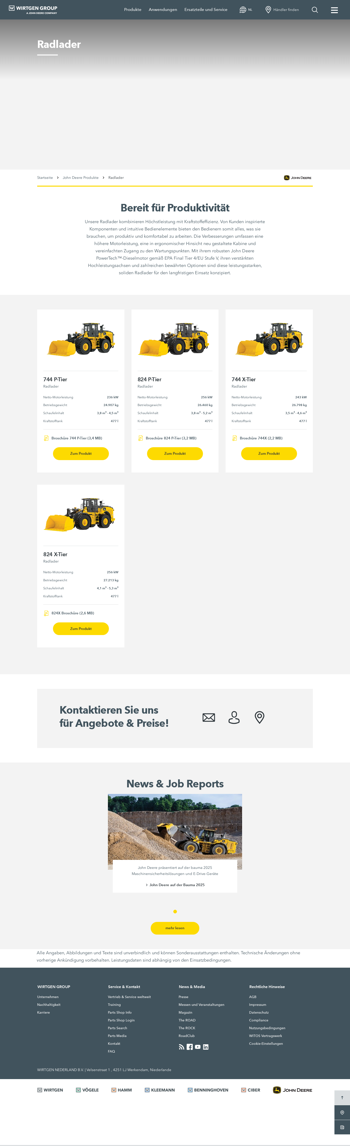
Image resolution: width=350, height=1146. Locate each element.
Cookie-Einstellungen (266, 1044)
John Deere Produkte (81, 177)
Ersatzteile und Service (206, 9)
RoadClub (187, 1037)
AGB (252, 998)
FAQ (111, 1052)
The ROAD (187, 1021)
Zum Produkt (81, 453)
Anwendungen (163, 9)
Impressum (257, 1005)
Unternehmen (48, 998)
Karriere (43, 1013)
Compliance (258, 1021)
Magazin (185, 1013)
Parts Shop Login (121, 1021)
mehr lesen (175, 929)
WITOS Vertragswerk (265, 1037)
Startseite (45, 177)
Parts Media (117, 1037)
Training (114, 1005)
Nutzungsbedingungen (267, 1029)
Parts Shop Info (120, 1013)
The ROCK (187, 1029)
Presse (183, 998)
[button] (175, 912)
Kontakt (114, 1044)
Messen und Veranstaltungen (201, 1005)
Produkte (132, 9)
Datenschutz (259, 1013)
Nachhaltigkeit (49, 1005)
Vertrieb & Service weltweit (129, 998)
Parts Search (117, 1029)
